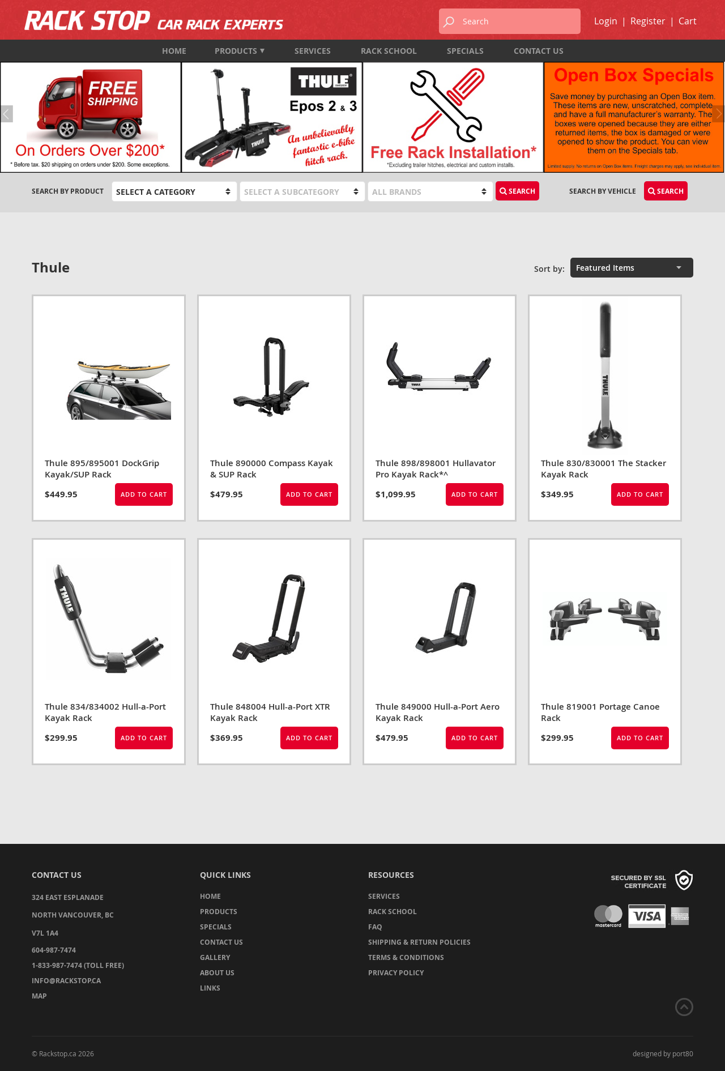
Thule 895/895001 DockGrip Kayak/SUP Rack (102, 468)
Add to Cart (144, 494)
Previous (8, 113)
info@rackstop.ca (66, 980)
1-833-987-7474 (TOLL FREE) (78, 965)
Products (240, 50)
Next (716, 113)
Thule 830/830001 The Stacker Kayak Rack (603, 468)
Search (517, 191)
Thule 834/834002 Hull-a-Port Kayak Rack (105, 712)
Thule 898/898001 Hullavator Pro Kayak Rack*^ (436, 468)
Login (605, 21)
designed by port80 (663, 1053)
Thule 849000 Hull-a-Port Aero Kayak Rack (438, 712)
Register (648, 21)
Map (39, 996)
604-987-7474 (54, 950)
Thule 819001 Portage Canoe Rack (600, 712)
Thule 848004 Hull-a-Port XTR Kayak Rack (270, 712)
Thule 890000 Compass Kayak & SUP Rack (271, 468)
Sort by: (549, 268)
